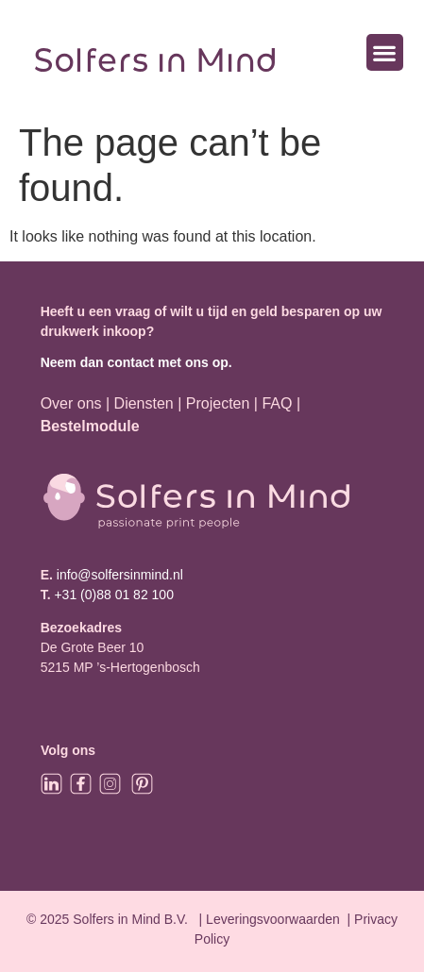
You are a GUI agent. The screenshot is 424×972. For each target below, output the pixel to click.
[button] (384, 52)
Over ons (71, 403)
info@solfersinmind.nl (118, 574)
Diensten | (148, 403)
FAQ (279, 403)
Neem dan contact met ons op (135, 362)
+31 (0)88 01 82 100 (114, 594)
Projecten (218, 403)
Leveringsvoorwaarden (273, 919)
